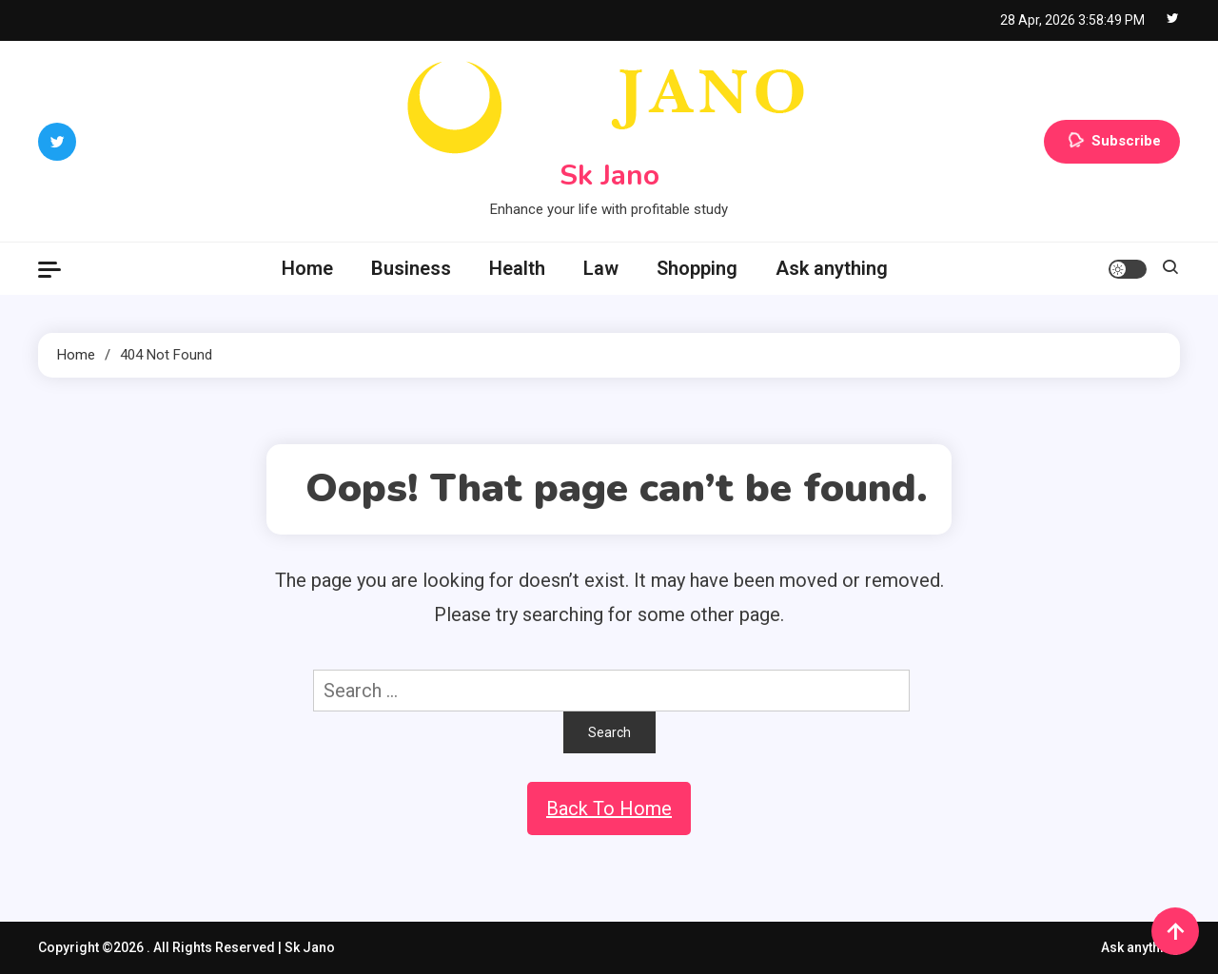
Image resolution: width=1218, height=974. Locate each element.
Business (411, 268)
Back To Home (609, 808)
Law (601, 268)
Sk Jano (609, 175)
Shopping (697, 268)
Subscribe (1112, 142)
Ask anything (832, 268)
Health (517, 268)
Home (307, 268)
